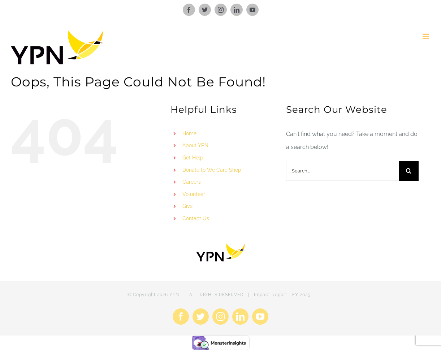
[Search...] (342, 171)
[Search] (409, 171)
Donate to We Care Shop (211, 170)
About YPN (195, 145)
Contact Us (195, 218)
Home (189, 133)
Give (187, 206)
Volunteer (193, 194)
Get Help (192, 158)
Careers (191, 182)
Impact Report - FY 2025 (282, 294)
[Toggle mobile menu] (426, 36)
